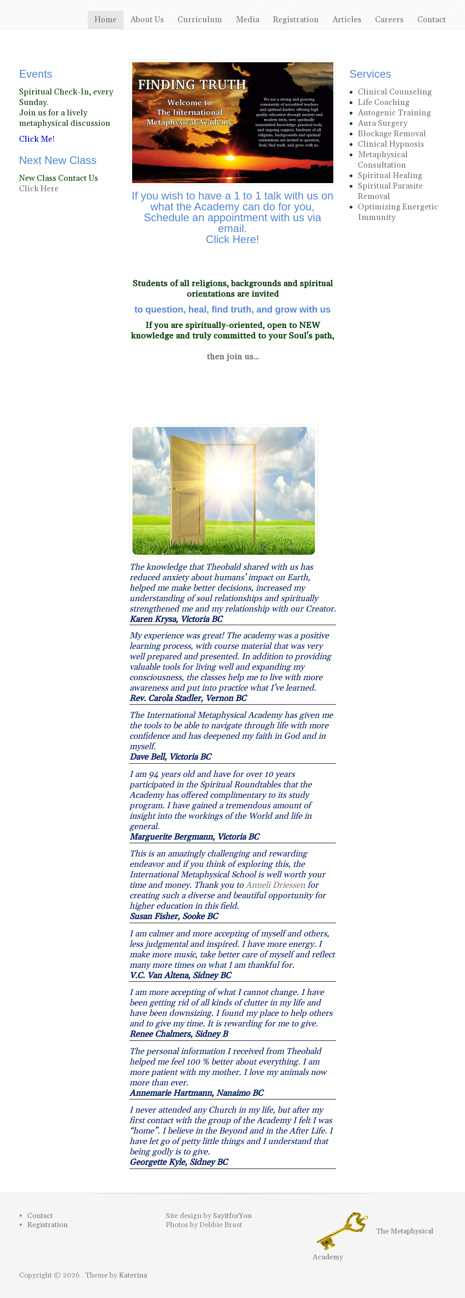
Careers (389, 20)
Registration (296, 20)
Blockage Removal (392, 134)
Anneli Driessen (275, 885)
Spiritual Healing (390, 175)
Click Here (39, 189)
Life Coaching (384, 102)
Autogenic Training (394, 113)
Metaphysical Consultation (383, 159)
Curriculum (200, 20)
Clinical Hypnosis (391, 144)
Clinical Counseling (395, 92)
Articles (346, 20)
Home (105, 20)
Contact (431, 20)
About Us (147, 20)
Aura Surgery (382, 123)
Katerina (133, 1275)
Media (247, 20)
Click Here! (232, 239)
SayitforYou (232, 1215)
